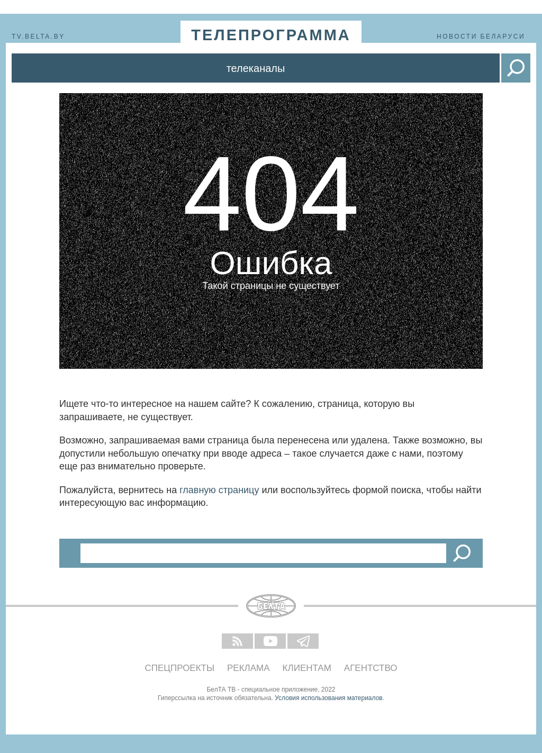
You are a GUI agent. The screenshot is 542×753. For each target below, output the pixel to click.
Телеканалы (256, 68)
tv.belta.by (38, 36)
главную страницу (219, 490)
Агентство (371, 668)
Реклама (248, 668)
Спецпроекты (180, 668)
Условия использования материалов (328, 698)
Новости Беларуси (481, 36)
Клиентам (307, 668)
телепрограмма (271, 34)
